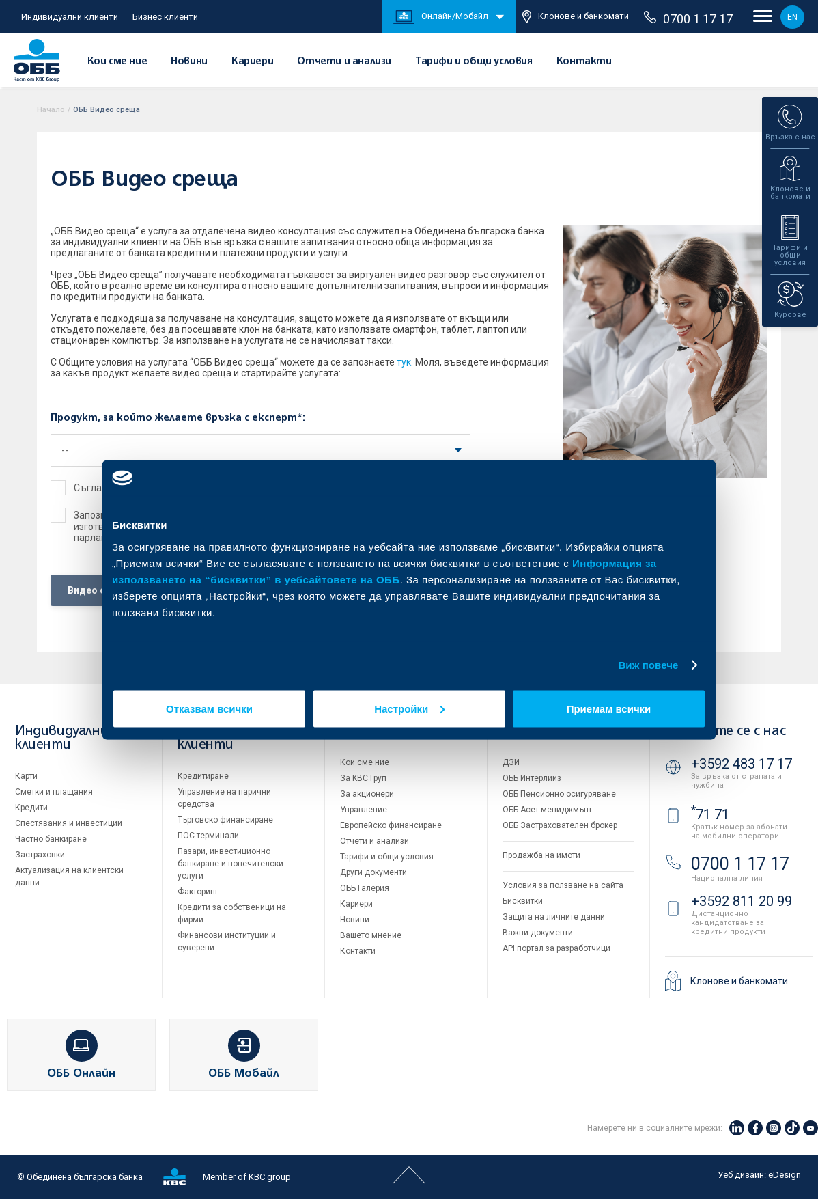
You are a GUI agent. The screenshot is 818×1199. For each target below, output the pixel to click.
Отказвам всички (209, 708)
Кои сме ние (117, 61)
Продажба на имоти (541, 855)
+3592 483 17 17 (741, 764)
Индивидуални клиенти (69, 17)
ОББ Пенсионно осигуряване (559, 794)
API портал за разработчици (556, 948)
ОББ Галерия (364, 888)
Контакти (584, 61)
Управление (363, 809)
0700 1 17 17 (688, 18)
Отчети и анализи (344, 61)
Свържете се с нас (725, 731)
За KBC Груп (363, 778)
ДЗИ (511, 762)
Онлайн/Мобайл (440, 17)
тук (404, 362)
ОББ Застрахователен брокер (560, 825)
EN (792, 17)
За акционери (367, 794)
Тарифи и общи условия (474, 61)
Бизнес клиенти (165, 17)
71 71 (710, 814)
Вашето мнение (370, 935)
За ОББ (363, 731)
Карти (26, 776)
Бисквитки (523, 901)
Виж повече (648, 665)
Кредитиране (203, 776)
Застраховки (40, 854)
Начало (51, 109)
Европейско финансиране (391, 825)
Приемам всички (609, 708)
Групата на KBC (554, 731)
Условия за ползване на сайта (563, 885)
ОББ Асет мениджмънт (547, 809)
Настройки (409, 708)
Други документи (373, 872)
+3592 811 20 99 (741, 901)
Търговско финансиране (225, 820)
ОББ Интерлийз (532, 778)
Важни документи (538, 932)
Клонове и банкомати (575, 16)
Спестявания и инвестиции (68, 823)
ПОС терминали (208, 835)
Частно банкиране (51, 839)
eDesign (784, 1175)
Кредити (31, 807)
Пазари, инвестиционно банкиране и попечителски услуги (230, 863)
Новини (189, 61)
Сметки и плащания (54, 792)
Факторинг (198, 891)
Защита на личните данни (554, 917)
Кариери (252, 61)
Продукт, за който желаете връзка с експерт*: (178, 418)
